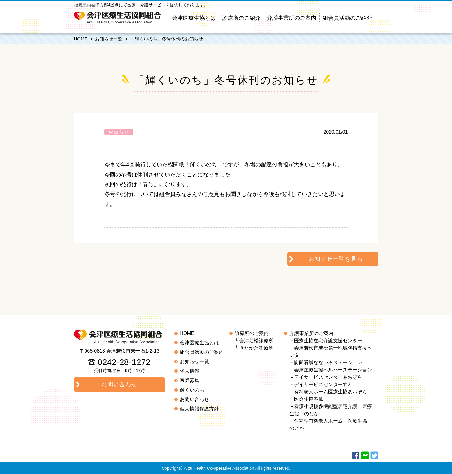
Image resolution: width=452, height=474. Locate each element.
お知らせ (118, 132)
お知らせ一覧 (108, 38)
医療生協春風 (308, 399)
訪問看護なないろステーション (328, 362)
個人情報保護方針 (199, 408)
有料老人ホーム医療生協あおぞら (330, 391)
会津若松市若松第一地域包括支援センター (330, 351)
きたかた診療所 (256, 347)
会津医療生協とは (194, 18)
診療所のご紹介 (241, 18)
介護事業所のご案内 (291, 18)
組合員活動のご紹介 (347, 18)
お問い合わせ (194, 399)
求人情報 (189, 371)
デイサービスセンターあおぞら (328, 377)
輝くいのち (192, 389)
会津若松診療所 (256, 340)
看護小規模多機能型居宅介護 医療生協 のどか (330, 410)
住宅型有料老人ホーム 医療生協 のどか (330, 424)
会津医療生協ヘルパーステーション (333, 369)
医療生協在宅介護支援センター (328, 340)
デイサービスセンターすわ (323, 384)
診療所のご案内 (252, 333)
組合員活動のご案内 (202, 352)
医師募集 (189, 380)
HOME (81, 38)
